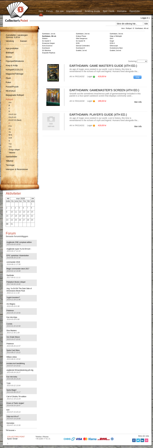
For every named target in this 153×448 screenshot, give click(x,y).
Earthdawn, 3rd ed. (116, 34)
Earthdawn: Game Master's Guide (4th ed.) (103, 65)
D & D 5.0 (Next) (15, 120)
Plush (8, 78)
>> (32, 198)
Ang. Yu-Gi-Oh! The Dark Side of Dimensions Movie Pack (19, 289)
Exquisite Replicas (48, 53)
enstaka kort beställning (15, 363)
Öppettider (134, 11)
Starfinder (10, 275)
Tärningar (10, 165)
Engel (112, 41)
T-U (10, 144)
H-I (10, 129)
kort (7, 410)
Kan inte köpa (11, 317)
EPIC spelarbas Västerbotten (17, 256)
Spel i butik (108, 11)
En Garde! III (80, 41)
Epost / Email (12, 439)
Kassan (23, 41)
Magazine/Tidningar (14, 74)
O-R (10, 138)
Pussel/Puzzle (12, 87)
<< (8, 198)
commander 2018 (13, 262)
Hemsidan (10, 423)
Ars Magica (10, 304)
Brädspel (10, 52)
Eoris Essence (47, 46)
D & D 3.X (12, 114)
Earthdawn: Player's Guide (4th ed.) (98, 114)
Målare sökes (11, 357)
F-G (10, 126)
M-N (10, 135)
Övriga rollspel (14, 150)
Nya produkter (12, 48)
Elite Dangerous (81, 38)
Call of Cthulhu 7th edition (16, 397)
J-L (10, 132)
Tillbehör (12, 153)
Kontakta (121, 11)
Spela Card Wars (13, 350)
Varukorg (10, 41)
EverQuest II (80, 48)
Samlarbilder (11, 156)
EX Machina (46, 50)
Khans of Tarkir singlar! (15, 403)
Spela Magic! (11, 390)
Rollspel (9, 99)
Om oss (60, 11)
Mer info (138, 102)
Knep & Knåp (12, 65)
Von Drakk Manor (13, 337)
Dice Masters (11, 331)
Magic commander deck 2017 (17, 269)
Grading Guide (92, 11)
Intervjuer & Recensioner (17, 169)
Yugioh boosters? (13, 297)
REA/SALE (11, 91)
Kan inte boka (11, 377)
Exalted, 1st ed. (81, 50)
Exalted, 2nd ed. (115, 50)
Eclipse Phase (81, 36)
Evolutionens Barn (116, 48)
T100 (8, 383)
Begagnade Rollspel (15, 95)
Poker (8, 82)
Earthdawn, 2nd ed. (83, 34)
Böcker (9, 57)
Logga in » (145, 18)
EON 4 (112, 43)
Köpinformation (74, 11)
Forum (49, 11)
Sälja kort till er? (12, 416)
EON (78, 43)
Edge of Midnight (116, 36)
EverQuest (46, 48)
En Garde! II (46, 41)
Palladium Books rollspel (15, 282)
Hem (41, 11)
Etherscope (114, 46)
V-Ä (10, 147)
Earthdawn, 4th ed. (142, 28)
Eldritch (45, 38)
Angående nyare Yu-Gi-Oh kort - (18, 249)
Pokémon (10, 311)
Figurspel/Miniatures (15, 61)
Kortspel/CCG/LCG (14, 69)
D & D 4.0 (12, 117)
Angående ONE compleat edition (19, 242)
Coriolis (9, 324)
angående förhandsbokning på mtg (19, 370)
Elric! (111, 38)
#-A (10, 103)
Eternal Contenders (83, 46)
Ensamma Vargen (48, 43)
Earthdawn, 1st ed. (49, 34)
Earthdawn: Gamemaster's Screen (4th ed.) (104, 90)
